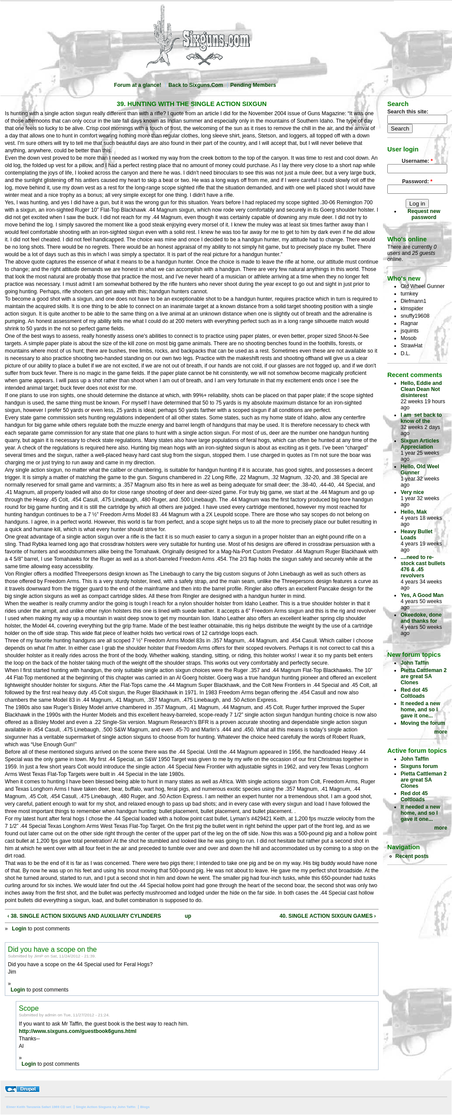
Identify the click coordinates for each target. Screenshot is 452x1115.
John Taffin (414, 663)
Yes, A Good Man (421, 595)
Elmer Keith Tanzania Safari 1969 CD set (39, 1107)
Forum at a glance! (137, 85)
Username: (417, 161)
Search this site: (407, 112)
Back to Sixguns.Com (195, 85)
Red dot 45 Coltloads (414, 693)
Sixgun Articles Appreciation (419, 444)
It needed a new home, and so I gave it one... (420, 709)
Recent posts (411, 856)
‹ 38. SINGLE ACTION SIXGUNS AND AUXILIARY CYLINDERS (84, 916)
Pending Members (253, 85)
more (440, 732)
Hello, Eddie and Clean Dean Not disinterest (421, 389)
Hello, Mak (413, 512)
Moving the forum (422, 723)
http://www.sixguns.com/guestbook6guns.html (77, 1031)
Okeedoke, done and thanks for (421, 618)
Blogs (145, 1107)
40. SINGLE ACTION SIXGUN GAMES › (328, 916)
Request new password (423, 214)
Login (19, 929)
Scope (29, 1008)
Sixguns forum (419, 766)
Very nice (412, 492)
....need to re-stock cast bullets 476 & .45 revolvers (422, 566)
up (188, 916)
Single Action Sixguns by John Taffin (105, 1107)
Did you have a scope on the (52, 949)
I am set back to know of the (421, 418)
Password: (417, 181)
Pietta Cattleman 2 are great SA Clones (423, 676)
